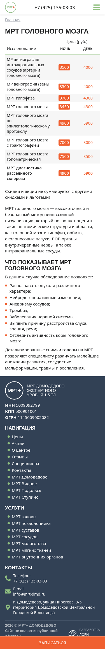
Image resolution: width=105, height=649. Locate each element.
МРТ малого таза (29, 543)
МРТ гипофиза (21, 98)
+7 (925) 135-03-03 (30, 581)
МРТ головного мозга (27, 106)
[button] (96, 7)
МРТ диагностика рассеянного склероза (24, 173)
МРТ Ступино (25, 497)
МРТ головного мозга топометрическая (27, 156)
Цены (17, 436)
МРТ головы (24, 516)
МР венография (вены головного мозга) (28, 86)
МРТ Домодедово (30, 477)
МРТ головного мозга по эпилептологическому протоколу (28, 123)
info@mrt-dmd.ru (29, 594)
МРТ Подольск (26, 490)
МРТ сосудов (25, 536)
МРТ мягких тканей (31, 550)
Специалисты (25, 463)
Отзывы (20, 456)
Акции (18, 443)
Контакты (21, 470)
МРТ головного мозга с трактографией (27, 142)
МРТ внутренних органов (37, 557)
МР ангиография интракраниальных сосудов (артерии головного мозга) (25, 67)
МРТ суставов (25, 530)
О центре (21, 450)
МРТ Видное (24, 483)
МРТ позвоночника (31, 523)
